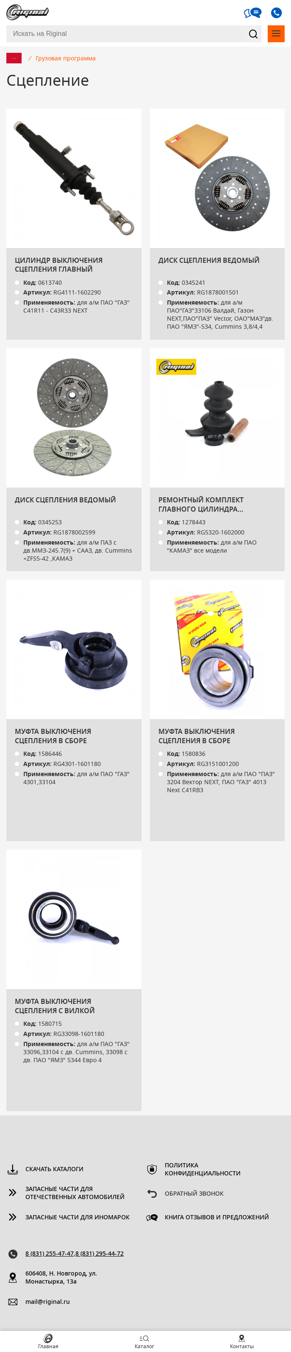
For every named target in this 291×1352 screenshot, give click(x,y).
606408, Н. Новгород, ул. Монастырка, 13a (61, 1278)
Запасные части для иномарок (77, 1218)
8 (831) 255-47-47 (49, 1254)
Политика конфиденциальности (203, 1170)
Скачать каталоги (54, 1169)
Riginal (27, 12)
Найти (253, 33)
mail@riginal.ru (47, 1302)
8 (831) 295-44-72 (99, 1254)
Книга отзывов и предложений (217, 1218)
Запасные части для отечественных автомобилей (75, 1193)
